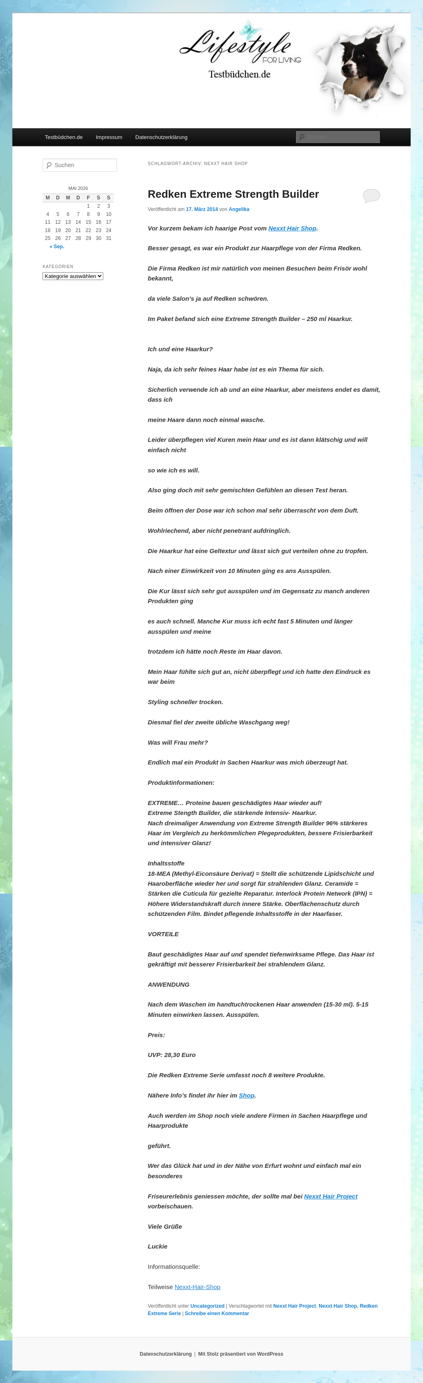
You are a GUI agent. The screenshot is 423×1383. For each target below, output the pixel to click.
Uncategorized (207, 1306)
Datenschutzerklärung (161, 137)
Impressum (109, 137)
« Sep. (57, 246)
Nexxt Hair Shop (338, 1306)
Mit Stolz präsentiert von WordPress (240, 1354)
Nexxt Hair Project (294, 1306)
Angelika (239, 209)
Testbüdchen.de (64, 137)
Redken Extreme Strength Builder (233, 194)
